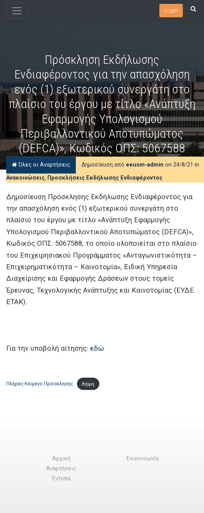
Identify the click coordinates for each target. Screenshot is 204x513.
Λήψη (88, 384)
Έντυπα (61, 478)
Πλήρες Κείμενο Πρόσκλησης (39, 384)
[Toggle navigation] (17, 10)
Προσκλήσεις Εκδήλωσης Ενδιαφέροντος (104, 178)
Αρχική (61, 458)
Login (171, 10)
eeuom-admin (145, 165)
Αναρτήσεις (61, 468)
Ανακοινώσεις (25, 178)
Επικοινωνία (143, 458)
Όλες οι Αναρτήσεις (41, 165)
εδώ (97, 348)
